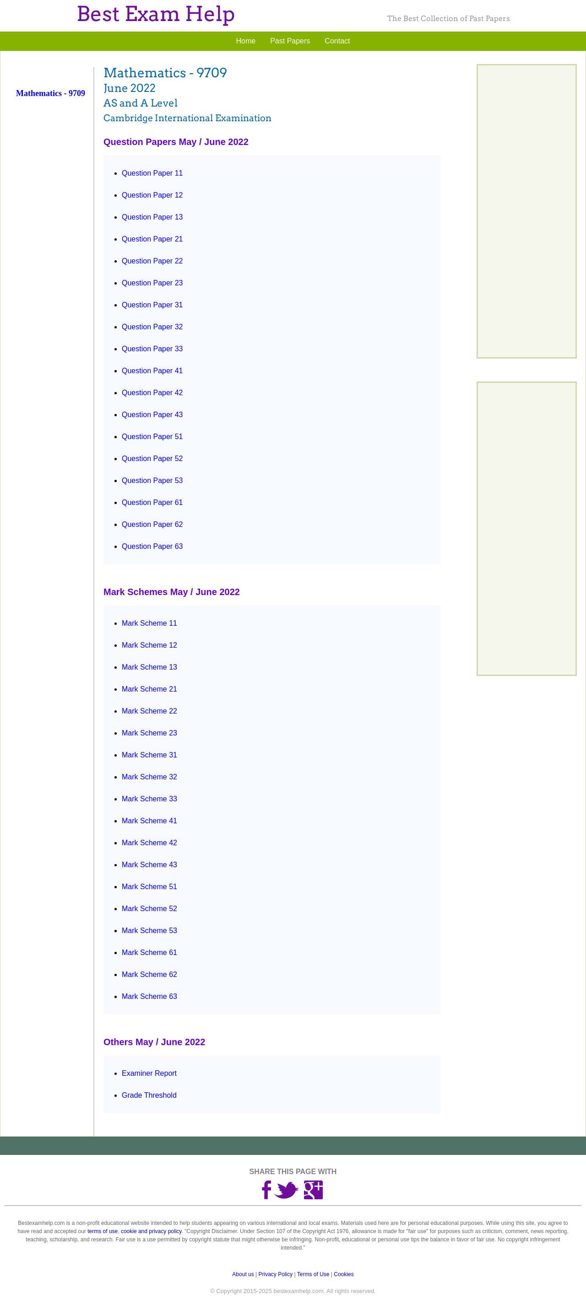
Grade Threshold (149, 1095)
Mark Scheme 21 (149, 689)
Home (246, 41)
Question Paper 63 (152, 546)
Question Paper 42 (152, 393)
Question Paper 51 (152, 436)
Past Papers (290, 41)
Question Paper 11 (152, 173)
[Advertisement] (53, 253)
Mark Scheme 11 (149, 623)
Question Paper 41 (152, 371)
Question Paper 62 (152, 524)
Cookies (343, 1274)
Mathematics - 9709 (50, 93)
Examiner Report (149, 1073)
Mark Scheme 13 (149, 667)
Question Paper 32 (152, 327)
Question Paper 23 (152, 283)
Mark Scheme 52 (149, 909)
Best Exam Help (155, 14)
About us (243, 1274)
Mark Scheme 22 (149, 711)
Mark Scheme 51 (149, 887)
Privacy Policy (276, 1274)
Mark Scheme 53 (149, 930)
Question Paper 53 (152, 480)
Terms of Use (313, 1274)
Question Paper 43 (152, 415)
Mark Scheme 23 (149, 733)
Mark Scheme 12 (149, 645)
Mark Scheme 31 (149, 755)
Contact (337, 41)
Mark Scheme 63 (149, 996)
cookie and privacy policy (151, 1231)
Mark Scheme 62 (149, 974)
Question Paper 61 (152, 502)
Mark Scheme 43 (149, 865)
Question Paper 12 (152, 195)
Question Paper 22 (152, 261)
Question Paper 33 (152, 349)
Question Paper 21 (152, 239)
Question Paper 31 (152, 305)
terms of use (102, 1231)
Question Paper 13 (152, 217)
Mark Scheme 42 (149, 843)
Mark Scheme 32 (149, 777)
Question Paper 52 (152, 458)
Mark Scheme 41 (149, 821)
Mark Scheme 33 (149, 799)
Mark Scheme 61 (149, 952)
